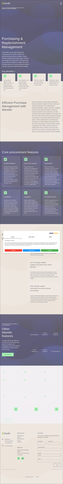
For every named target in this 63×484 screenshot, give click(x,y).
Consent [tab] (12, 236)
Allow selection (31, 250)
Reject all (13, 250)
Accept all (50, 250)
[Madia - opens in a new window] (53, 233)
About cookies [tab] (31, 236)
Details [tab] (50, 236)
